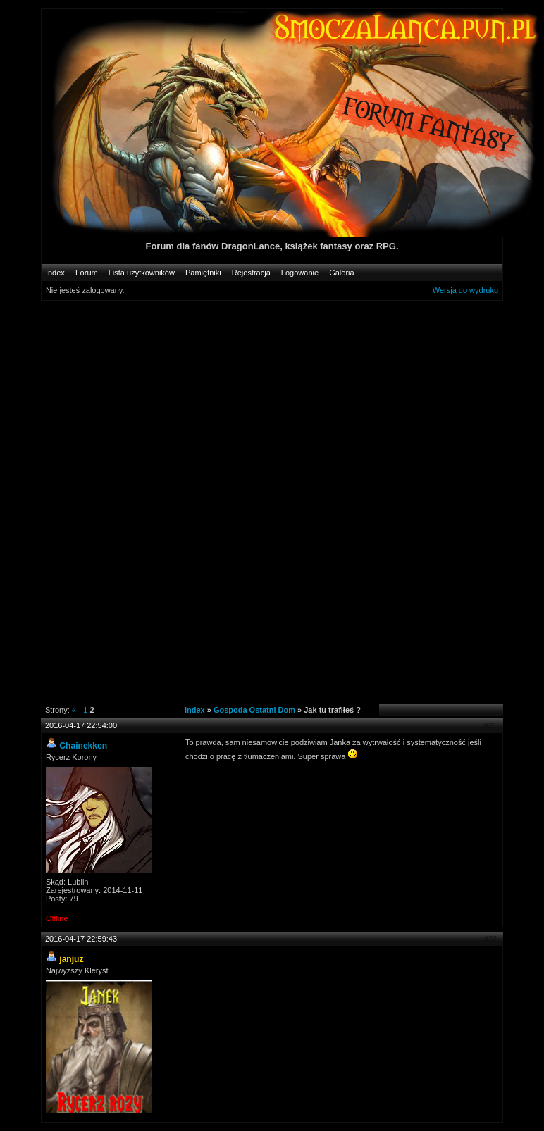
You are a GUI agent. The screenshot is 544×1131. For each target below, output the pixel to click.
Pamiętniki (203, 272)
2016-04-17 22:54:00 (81, 725)
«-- (76, 710)
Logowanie (300, 272)
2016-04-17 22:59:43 (81, 939)
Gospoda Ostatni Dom (254, 710)
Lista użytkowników (142, 272)
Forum (86, 272)
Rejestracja (251, 272)
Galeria (341, 272)
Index (55, 272)
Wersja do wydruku (465, 290)
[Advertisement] (292, 407)
